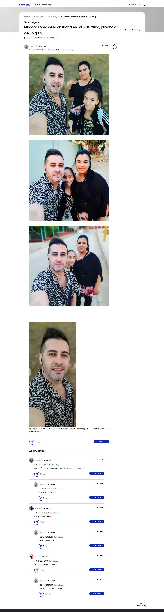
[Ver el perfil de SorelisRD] (38, 460)
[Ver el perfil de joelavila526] (34, 46)
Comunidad (36, 5)
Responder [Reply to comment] (97, 473)
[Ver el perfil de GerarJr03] (38, 508)
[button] (105, 46)
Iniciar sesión (132, 5)
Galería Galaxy (46, 5)
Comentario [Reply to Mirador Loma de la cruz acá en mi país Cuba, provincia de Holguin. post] (101, 442)
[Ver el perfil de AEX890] (37, 557)
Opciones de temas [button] (132, 30)
